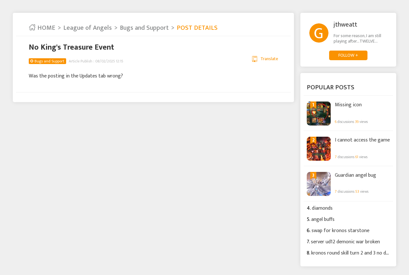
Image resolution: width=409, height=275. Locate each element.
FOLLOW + (348, 55)
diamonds (322, 208)
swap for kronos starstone (340, 230)
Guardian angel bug (355, 175)
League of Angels (87, 27)
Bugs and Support (144, 27)
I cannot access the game (362, 140)
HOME (42, 27)
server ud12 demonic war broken (345, 242)
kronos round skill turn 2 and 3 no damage (356, 253)
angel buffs (323, 219)
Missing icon (348, 105)
